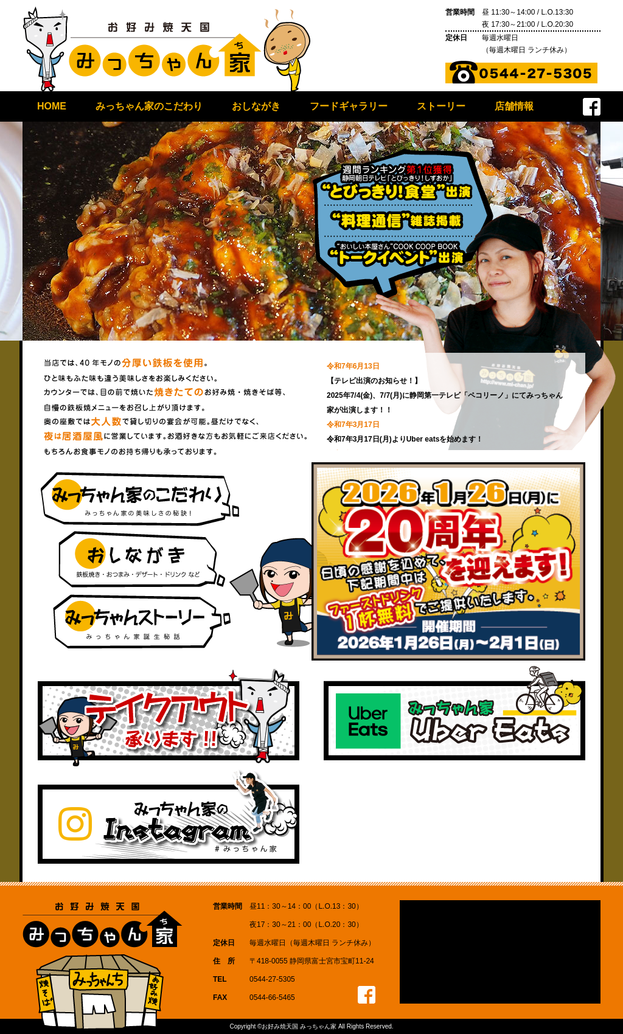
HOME (51, 106)
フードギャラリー (349, 106)
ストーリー (441, 106)
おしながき (256, 106)
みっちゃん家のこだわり (149, 106)
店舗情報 (514, 106)
